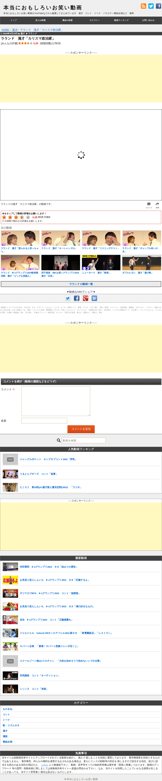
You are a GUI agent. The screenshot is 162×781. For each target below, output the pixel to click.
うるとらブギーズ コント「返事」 (39, 473)
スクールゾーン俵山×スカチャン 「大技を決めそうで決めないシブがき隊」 (61, 660)
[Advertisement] (81, 78)
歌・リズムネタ (11, 725)
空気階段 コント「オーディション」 (40, 675)
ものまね (7, 708)
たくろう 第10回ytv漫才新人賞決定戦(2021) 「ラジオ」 (51, 487)
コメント (8, 389)
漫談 (5, 736)
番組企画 (7, 741)
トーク (6, 719)
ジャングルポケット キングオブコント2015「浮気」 (48, 459)
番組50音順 (67, 20)
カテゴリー (94, 20)
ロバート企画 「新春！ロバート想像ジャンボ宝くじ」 (49, 646)
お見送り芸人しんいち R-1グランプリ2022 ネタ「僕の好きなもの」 (57, 606)
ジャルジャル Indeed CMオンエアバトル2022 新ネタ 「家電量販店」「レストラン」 (66, 633)
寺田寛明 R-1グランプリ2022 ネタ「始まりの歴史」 (49, 566)
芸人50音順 (40, 20)
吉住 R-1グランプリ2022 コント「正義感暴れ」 (46, 619)
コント (6, 714)
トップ (14, 20)
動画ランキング (121, 20)
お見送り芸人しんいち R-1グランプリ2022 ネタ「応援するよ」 (55, 579)
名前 (3, 420)
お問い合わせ (148, 20)
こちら (44, 764)
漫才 (5, 730)
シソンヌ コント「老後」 (34, 688)
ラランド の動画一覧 (81, 284)
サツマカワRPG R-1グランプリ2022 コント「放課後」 (50, 593)
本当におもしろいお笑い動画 (42, 7)
